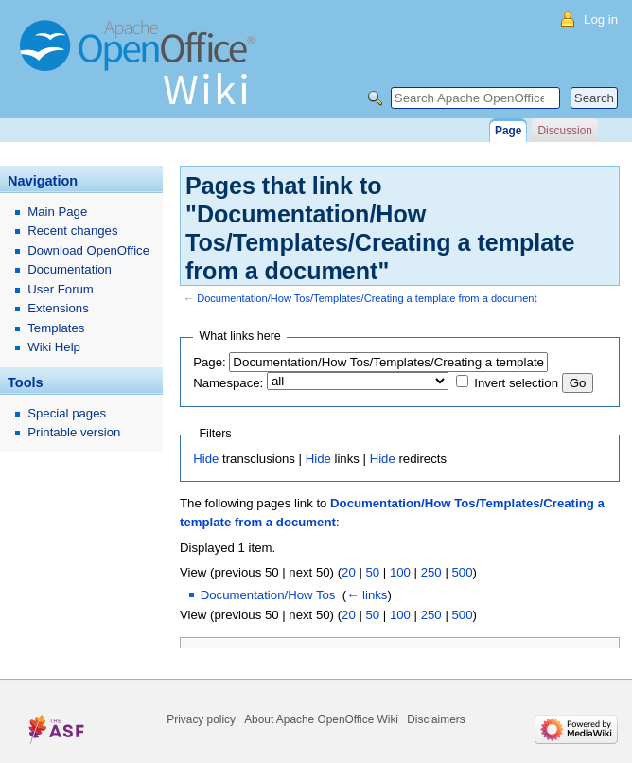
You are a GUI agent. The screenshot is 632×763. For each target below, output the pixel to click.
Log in (601, 19)
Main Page (57, 211)
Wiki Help (53, 347)
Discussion (564, 130)
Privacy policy (201, 719)
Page (508, 130)
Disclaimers (436, 719)
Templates (55, 328)
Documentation (69, 269)
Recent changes (72, 230)
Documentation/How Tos (268, 595)
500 (461, 572)
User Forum (60, 289)
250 (431, 572)
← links (366, 595)
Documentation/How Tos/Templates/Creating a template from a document (366, 298)
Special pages (66, 413)
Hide (206, 459)
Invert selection (516, 383)
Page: (209, 362)
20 (349, 572)
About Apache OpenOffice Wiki (321, 719)
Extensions (58, 308)
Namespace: (228, 383)
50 (372, 572)
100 (400, 572)
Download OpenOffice (88, 250)
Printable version (73, 432)
